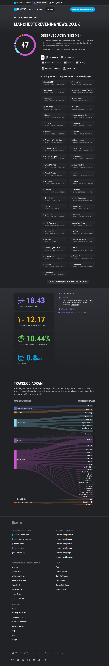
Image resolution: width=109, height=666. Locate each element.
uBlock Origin (16, 594)
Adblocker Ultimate (18, 576)
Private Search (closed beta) (23, 539)
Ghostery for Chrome (64, 535)
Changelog (15, 640)
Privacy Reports (17, 617)
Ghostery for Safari (64, 544)
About (31, 9)
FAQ (57, 567)
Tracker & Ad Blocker (22, 3)
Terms (47, 653)
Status (14, 608)
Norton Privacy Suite (19, 580)
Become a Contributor (82, 9)
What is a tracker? (66, 309)
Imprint (63, 653)
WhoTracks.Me (40, 3)
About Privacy (61, 589)
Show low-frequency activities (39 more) (68, 281)
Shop (13, 631)
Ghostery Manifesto (19, 613)
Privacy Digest (55, 3)
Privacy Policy (55, 653)
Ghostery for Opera (64, 548)
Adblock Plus (16, 571)
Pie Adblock (16, 585)
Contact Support (61, 571)
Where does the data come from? (72, 312)
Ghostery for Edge (63, 553)
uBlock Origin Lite (18, 598)
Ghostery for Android (64, 557)
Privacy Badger (17, 589)
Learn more (75, 305)
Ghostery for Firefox (64, 539)
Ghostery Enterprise (19, 626)
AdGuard (15, 567)
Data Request (61, 580)
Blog (13, 635)
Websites (50, 9)
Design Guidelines (62, 585)
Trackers (40, 9)
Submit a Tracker (62, 576)
